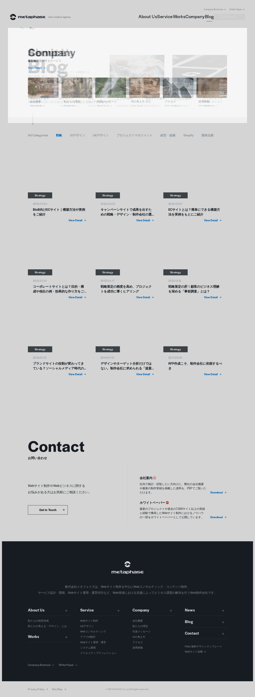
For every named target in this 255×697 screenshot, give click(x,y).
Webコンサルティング (93, 631)
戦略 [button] (59, 135)
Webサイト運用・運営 (93, 642)
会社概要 (137, 620)
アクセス (137, 642)
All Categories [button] (38, 135)
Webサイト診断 (194, 651)
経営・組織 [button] (167, 135)
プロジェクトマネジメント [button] (134, 135)
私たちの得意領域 (38, 620)
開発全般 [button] (208, 135)
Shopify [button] (188, 135)
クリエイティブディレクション (98, 653)
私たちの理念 (140, 626)
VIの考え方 (138, 636)
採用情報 (137, 647)
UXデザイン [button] (101, 135)
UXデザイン (87, 626)
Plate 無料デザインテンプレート (204, 646)
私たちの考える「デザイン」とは (47, 626)
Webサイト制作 (89, 620)
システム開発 (88, 647)
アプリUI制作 (88, 636)
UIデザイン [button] (77, 135)
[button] (218, 492)
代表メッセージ (141, 631)
